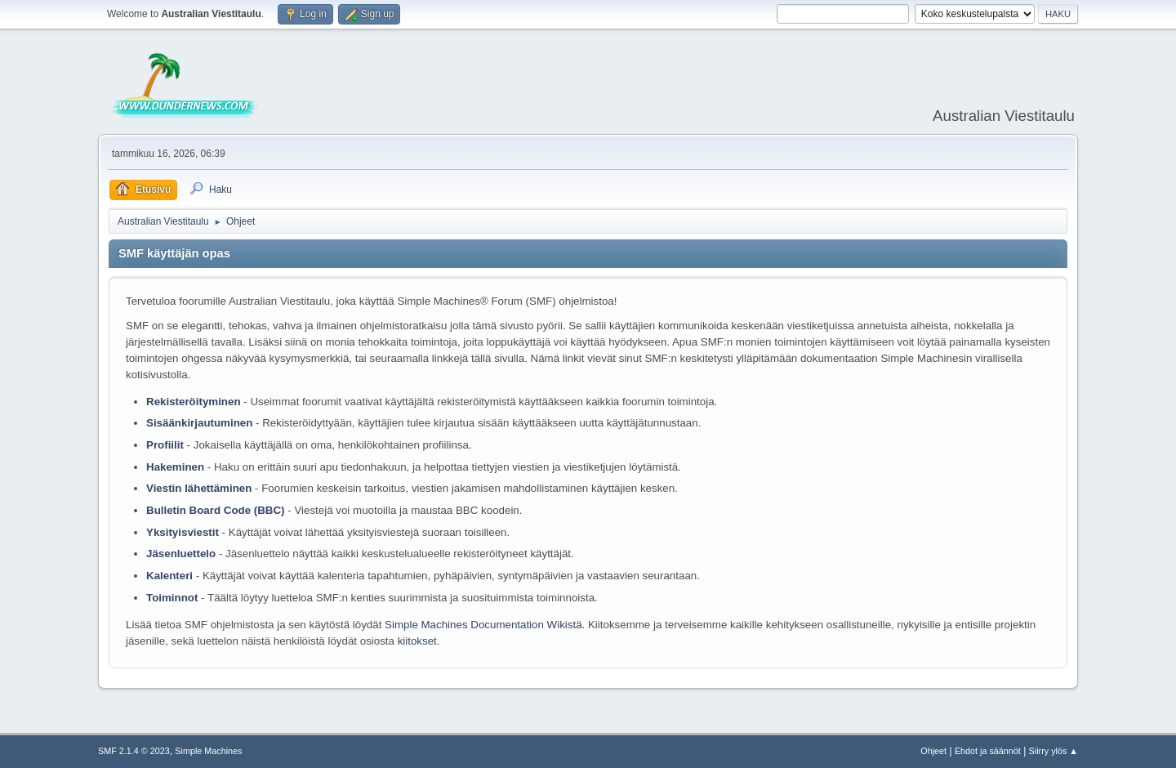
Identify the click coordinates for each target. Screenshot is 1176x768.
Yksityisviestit (182, 532)
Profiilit (165, 445)
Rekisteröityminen (193, 401)
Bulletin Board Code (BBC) (216, 510)
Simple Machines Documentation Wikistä (483, 624)
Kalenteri (169, 575)
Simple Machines (208, 751)
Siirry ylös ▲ (1053, 751)
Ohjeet (933, 751)
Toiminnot (172, 598)
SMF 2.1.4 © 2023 (134, 751)
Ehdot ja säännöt (988, 751)
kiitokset (417, 641)
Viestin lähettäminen (199, 488)
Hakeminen (175, 467)
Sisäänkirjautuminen (199, 423)
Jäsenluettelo (181, 553)
